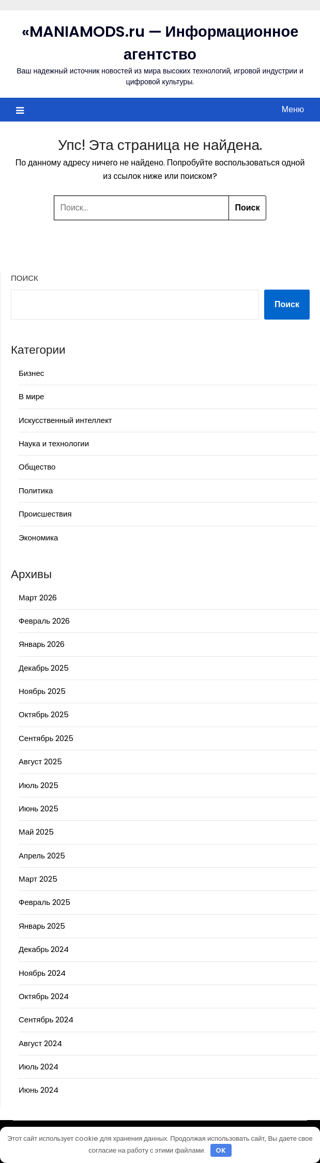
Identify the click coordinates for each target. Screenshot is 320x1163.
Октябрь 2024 (44, 996)
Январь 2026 (42, 644)
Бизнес (31, 373)
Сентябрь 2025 (46, 738)
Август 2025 (40, 761)
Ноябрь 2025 (42, 691)
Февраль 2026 (44, 620)
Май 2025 (36, 831)
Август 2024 (40, 1043)
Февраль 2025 (44, 902)
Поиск (24, 278)
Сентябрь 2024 (46, 1019)
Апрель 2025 (42, 855)
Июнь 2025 (38, 808)
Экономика (38, 537)
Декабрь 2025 (44, 667)
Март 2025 (38, 878)
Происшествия (45, 513)
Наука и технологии (54, 443)
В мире (31, 396)
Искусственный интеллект (65, 420)
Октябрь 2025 (44, 714)
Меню (293, 109)
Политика (36, 490)
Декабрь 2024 (44, 949)
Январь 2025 (42, 925)
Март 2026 (38, 597)
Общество (37, 466)
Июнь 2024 (38, 1089)
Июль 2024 (38, 1066)
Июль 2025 (38, 785)
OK (221, 1150)
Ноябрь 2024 (42, 973)
